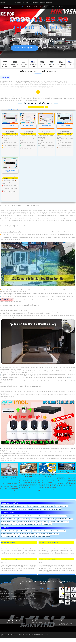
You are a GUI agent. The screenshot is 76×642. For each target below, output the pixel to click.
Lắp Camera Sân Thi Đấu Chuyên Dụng (9, 478)
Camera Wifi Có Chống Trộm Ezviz (9, 524)
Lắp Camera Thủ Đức (19, 2)
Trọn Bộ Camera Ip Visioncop (24, 530)
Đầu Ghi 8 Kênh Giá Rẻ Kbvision (38, 71)
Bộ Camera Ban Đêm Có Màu (27, 536)
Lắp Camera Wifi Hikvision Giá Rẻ (9, 518)
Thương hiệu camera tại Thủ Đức (47, 605)
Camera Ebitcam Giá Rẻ (61, 516)
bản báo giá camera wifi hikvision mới (10, 516)
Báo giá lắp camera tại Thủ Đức (24, 48)
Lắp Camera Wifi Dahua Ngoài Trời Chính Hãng (30, 524)
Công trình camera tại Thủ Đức (47, 598)
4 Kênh (46, 107)
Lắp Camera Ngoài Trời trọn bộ (42, 536)
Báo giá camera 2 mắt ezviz (20, 506)
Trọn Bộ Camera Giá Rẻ (32, 6)
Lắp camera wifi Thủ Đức (46, 2)
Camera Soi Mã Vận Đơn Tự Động (47, 559)
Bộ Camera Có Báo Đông (52, 533)
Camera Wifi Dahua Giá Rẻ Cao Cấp (64, 518)
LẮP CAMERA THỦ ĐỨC (7, 7)
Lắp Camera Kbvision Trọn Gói (58, 530)
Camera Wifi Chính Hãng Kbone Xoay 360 (58, 521)
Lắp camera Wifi (42, 6)
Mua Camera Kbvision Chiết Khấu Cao (9, 109)
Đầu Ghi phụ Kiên (50, 6)
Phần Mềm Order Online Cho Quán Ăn (48, 542)
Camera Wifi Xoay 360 (49, 518)
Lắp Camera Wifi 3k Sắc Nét (36, 518)
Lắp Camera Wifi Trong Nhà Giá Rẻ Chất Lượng (43, 516)
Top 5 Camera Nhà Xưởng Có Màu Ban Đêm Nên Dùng (41, 506)
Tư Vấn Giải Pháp (59, 6)
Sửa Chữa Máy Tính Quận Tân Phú (66, 472)
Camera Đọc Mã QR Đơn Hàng (9, 559)
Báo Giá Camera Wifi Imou (61, 506)
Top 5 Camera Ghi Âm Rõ (55, 509)
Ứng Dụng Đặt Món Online (8, 542)
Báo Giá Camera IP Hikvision (25, 509)
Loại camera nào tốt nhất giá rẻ (40, 509)
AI (28, 107)
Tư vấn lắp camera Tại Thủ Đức (47, 602)
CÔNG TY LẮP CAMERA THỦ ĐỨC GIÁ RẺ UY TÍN (38, 27)
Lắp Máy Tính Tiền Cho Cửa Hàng (28, 475)
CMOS (32, 107)
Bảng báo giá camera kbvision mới (9, 509)
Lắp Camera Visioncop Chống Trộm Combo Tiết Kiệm (13, 533)
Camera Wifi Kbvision (47, 524)
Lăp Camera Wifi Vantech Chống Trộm (27, 521)
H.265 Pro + (41, 107)
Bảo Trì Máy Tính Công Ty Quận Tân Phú (47, 475)
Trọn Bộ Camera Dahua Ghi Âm (8, 530)
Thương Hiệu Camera (21, 6)
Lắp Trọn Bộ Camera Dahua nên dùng (10, 536)
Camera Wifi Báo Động (23, 518)
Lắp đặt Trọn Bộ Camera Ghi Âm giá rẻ (41, 530)
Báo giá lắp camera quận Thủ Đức (48, 594)
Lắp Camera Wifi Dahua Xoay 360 (9, 521)
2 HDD (36, 107)
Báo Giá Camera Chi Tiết (7, 506)
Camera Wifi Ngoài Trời (25, 516)
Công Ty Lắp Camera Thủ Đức (32, 2)
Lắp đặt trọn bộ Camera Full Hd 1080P (36, 533)
